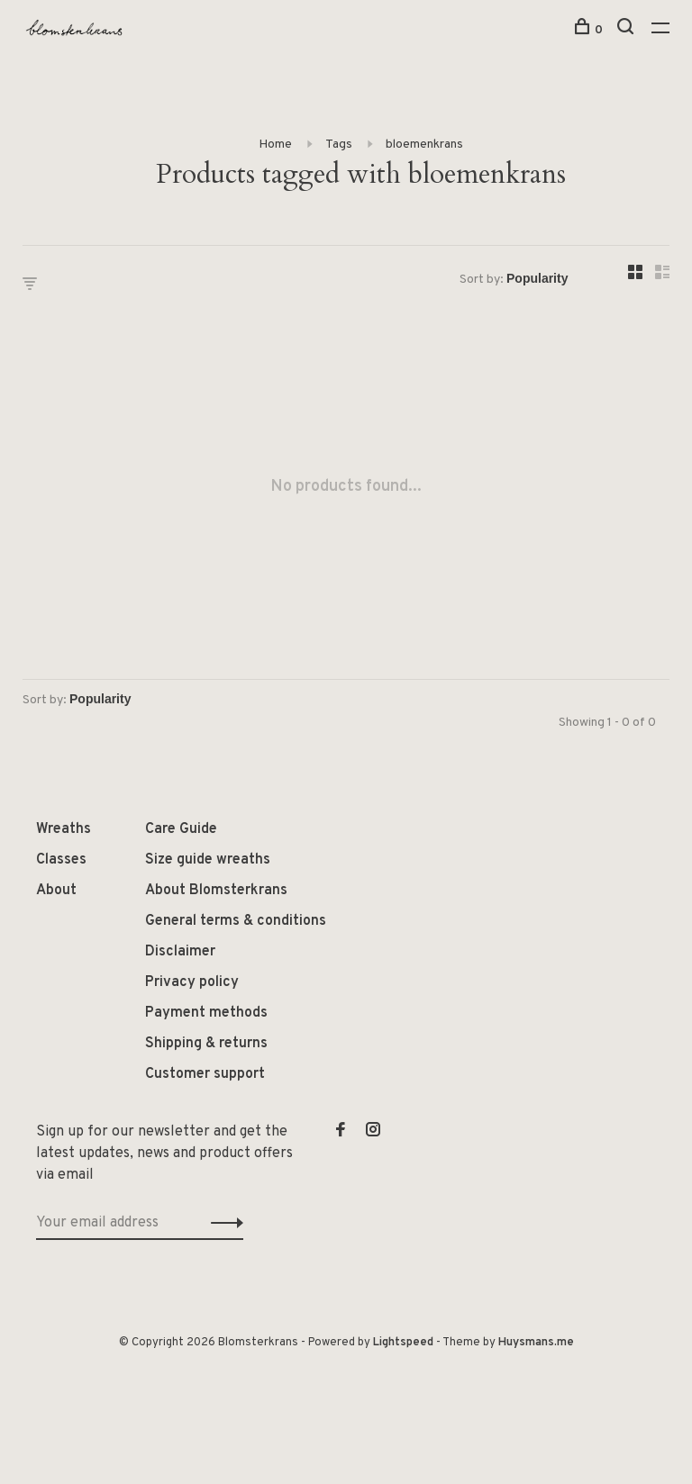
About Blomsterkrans (216, 891)
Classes (61, 860)
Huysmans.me (536, 1342)
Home (275, 144)
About (56, 891)
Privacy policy (192, 982)
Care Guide (181, 829)
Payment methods (206, 1013)
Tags (338, 144)
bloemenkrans (424, 144)
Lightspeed (403, 1342)
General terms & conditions (235, 921)
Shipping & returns (206, 1044)
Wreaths (63, 829)
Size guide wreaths (207, 860)
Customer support (205, 1074)
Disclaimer (180, 952)
